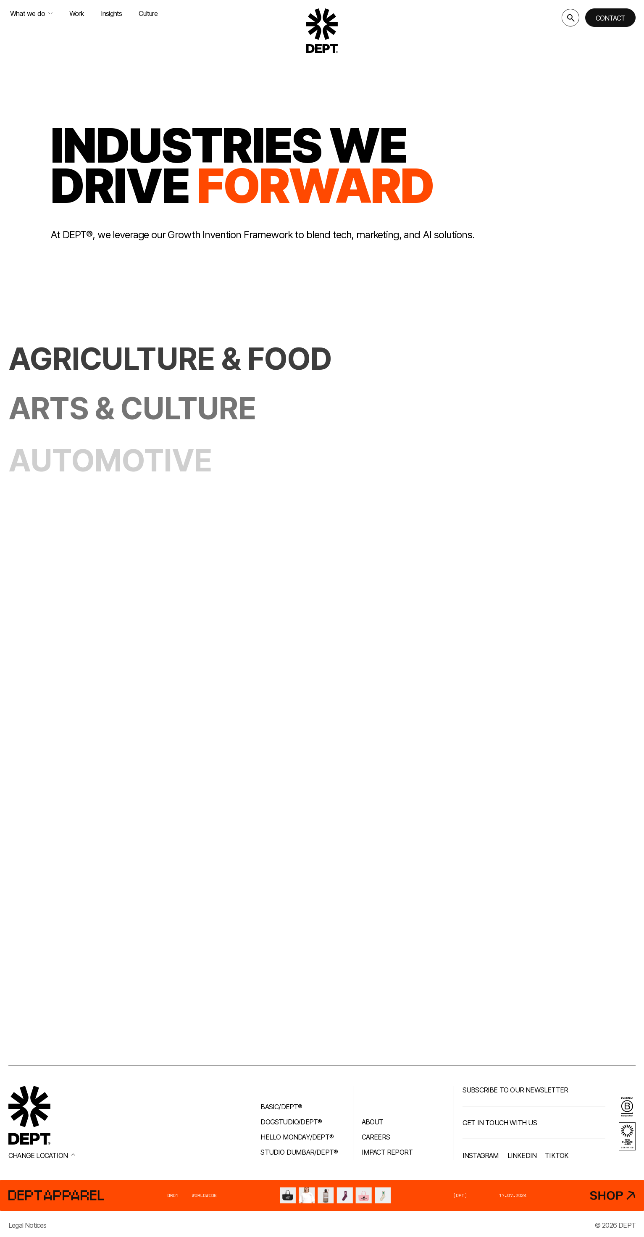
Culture (148, 13)
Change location (41, 1155)
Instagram (481, 1155)
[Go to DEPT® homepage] (322, 30)
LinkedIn (522, 1155)
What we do (31, 13)
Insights (111, 13)
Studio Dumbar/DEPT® (299, 1152)
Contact (610, 18)
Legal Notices (27, 1225)
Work (76, 13)
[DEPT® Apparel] (322, 1195)
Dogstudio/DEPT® (291, 1122)
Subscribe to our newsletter (515, 1090)
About (373, 1122)
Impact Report (387, 1152)
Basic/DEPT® (281, 1107)
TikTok (556, 1155)
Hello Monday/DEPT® (297, 1137)
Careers (376, 1137)
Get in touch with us (500, 1123)
